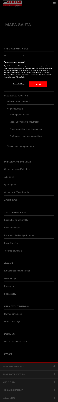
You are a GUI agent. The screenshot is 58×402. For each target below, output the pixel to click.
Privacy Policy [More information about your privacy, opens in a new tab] (20, 77)
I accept (38, 84)
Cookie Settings (18, 84)
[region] (29, 73)
